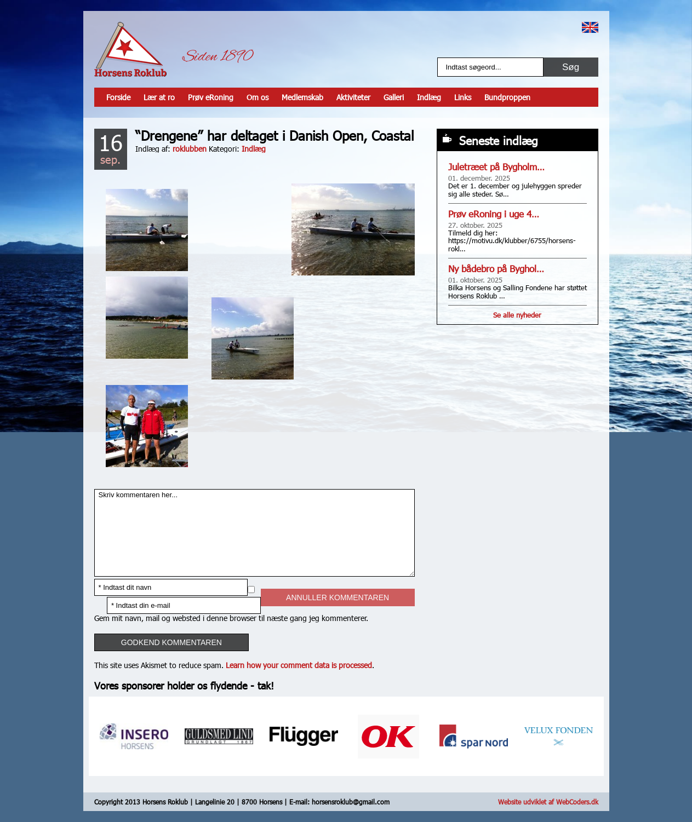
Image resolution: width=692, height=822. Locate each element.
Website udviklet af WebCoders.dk (548, 802)
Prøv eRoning (210, 97)
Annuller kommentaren (337, 597)
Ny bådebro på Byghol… (496, 268)
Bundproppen (507, 97)
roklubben (190, 148)
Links (462, 97)
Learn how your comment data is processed (299, 665)
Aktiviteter (353, 97)
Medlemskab (302, 97)
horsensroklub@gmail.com (351, 801)
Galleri (394, 97)
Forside (118, 97)
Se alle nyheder (517, 315)
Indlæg (429, 97)
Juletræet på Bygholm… (496, 166)
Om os (257, 97)
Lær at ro (159, 97)
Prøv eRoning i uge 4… (493, 214)
